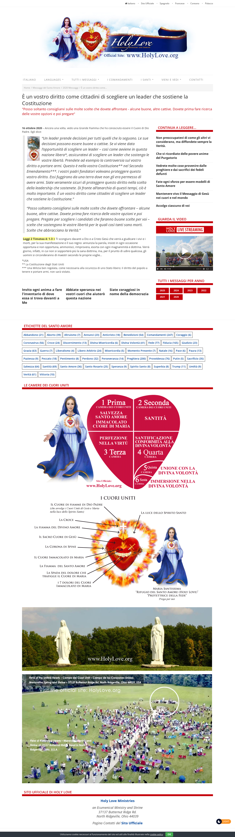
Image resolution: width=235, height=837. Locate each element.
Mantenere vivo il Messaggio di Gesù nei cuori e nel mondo (182, 196)
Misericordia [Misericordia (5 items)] (114, 350)
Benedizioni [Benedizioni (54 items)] (133, 335)
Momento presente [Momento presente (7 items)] (142, 350)
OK (169, 834)
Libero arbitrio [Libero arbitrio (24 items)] (89, 350)
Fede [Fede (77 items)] (153, 342)
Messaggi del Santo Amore (46, 87)
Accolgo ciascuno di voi (173, 206)
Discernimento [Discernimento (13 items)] (75, 342)
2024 (176, 290)
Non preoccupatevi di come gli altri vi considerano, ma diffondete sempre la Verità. (184, 142)
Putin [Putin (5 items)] (178, 358)
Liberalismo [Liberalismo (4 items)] (65, 350)
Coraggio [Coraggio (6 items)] (183, 335)
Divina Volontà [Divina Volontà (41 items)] (133, 342)
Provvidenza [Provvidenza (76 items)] (159, 358)
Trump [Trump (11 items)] (179, 366)
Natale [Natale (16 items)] (165, 350)
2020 (176, 296)
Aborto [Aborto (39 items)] (54, 335)
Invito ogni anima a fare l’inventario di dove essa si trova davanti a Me (42, 296)
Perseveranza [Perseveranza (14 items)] (113, 358)
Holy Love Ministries (118, 801)
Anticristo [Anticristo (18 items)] (111, 335)
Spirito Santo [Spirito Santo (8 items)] (140, 366)
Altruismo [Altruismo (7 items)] (72, 335)
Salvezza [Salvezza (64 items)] (31, 366)
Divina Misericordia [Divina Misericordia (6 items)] (104, 342)
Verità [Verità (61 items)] (30, 374)
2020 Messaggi (70, 87)
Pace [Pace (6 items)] (180, 350)
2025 (162, 290)
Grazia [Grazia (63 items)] (30, 350)
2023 (190, 290)
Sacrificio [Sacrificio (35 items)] (195, 358)
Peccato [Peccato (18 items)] (49, 358)
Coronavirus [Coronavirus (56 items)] (34, 342)
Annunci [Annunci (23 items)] (91, 335)
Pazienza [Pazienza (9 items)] (31, 358)
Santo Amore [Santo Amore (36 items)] (71, 366)
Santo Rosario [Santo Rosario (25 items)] (96, 366)
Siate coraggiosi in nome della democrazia (129, 291)
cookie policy (156, 834)
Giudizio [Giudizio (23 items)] (189, 342)
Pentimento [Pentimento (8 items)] (69, 358)
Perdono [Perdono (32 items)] (90, 358)
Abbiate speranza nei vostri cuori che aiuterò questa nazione (85, 293)
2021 (162, 296)
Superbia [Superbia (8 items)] (161, 366)
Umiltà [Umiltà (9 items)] (195, 366)
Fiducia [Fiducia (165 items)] (170, 342)
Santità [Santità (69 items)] (50, 366)
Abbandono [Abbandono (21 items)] (33, 335)
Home (27, 87)
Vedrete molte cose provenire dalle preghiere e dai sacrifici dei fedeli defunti (181, 170)
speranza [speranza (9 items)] (119, 366)
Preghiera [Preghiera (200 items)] (136, 358)
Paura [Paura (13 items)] (195, 350)
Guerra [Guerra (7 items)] (46, 350)
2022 (203, 290)
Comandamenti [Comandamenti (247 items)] (160, 335)
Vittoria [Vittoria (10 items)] (47, 374)
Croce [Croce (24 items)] (53, 342)
